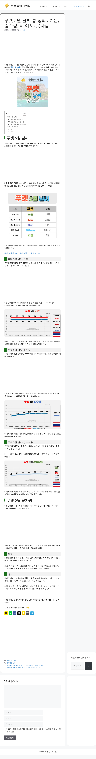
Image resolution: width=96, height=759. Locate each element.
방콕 (12, 67)
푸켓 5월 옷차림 (12, 127)
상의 (12, 129)
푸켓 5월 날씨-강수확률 (18, 124)
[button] (89, 6)
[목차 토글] (23, 114)
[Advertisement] (32, 45)
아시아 (44, 6)
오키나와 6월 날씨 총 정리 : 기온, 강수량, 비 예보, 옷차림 (25, 665)
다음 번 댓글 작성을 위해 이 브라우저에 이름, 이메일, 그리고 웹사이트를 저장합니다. (33, 730)
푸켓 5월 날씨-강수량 (17, 122)
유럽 (68, 6)
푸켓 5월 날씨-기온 (17, 119)
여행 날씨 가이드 (20, 5)
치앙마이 (18, 67)
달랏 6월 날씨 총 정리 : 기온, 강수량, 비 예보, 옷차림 (23, 667)
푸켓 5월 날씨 (12, 117)
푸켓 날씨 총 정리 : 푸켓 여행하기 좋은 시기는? (22, 253)
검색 (88, 665)
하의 (12, 132)
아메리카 (56, 6)
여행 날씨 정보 (79, 6)
